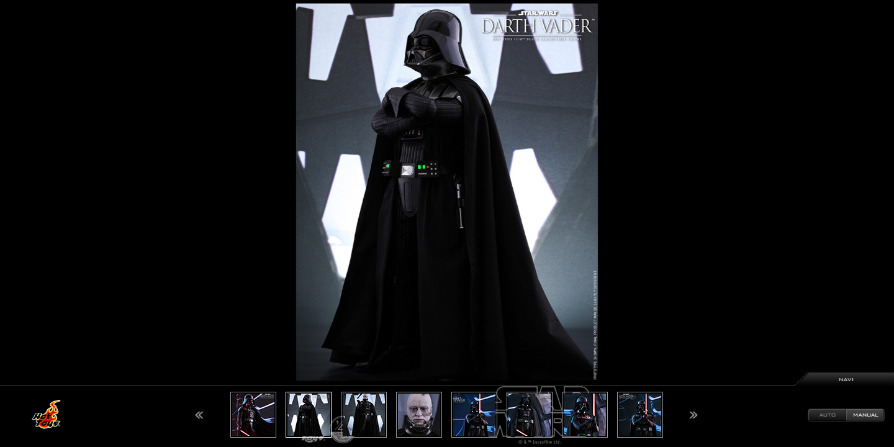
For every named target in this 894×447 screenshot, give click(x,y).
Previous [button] (199, 415)
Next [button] (693, 415)
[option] (447, 223)
